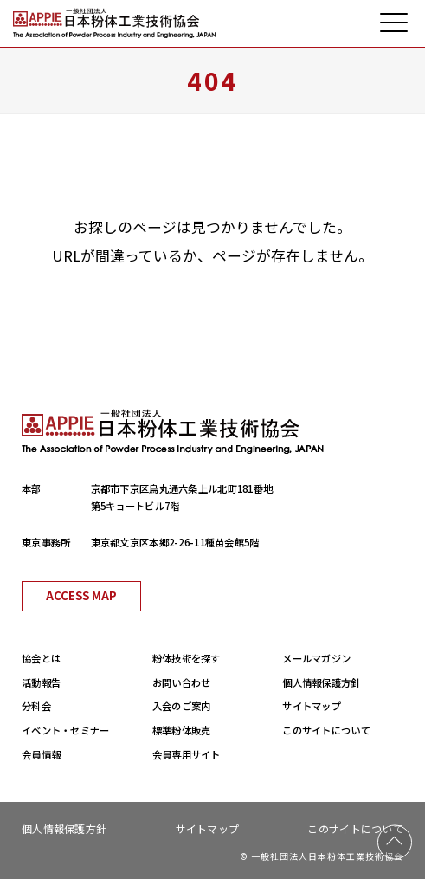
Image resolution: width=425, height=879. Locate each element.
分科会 (36, 706)
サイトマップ (311, 706)
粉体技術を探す (186, 658)
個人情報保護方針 (321, 682)
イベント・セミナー (66, 730)
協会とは (41, 658)
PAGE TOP (394, 842)
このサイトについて (326, 730)
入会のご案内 (181, 706)
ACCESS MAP (81, 595)
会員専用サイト (186, 754)
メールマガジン (316, 658)
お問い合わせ (181, 682)
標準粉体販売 (181, 730)
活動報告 (41, 682)
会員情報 (41, 754)
